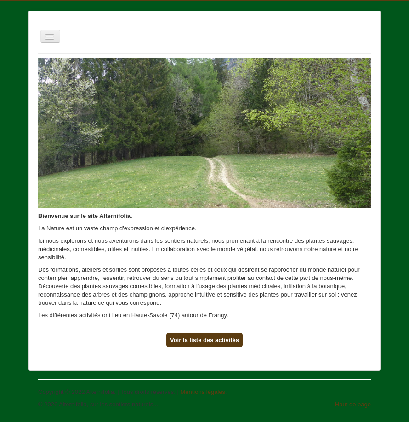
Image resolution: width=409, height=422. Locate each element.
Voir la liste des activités (204, 339)
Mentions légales (202, 391)
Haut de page (353, 404)
